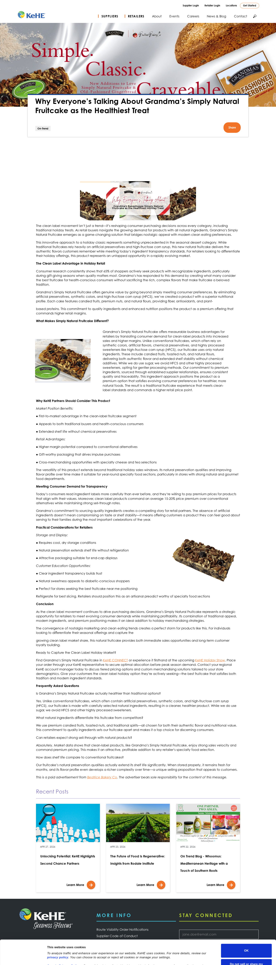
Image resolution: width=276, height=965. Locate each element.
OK (246, 927)
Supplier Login (191, 5)
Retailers (136, 16)
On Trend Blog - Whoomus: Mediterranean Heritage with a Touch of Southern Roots (204, 863)
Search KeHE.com (255, 16)
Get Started (249, 5)
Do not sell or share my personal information (246, 942)
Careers (193, 16)
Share (232, 127)
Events (174, 16)
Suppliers (109, 16)
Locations (231, 5)
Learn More (75, 885)
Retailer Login (212, 5)
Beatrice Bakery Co (102, 777)
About (157, 16)
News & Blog (216, 16)
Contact (240, 16)
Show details (56, 957)
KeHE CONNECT (115, 660)
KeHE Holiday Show (210, 660)
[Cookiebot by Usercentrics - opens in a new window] (22, 958)
